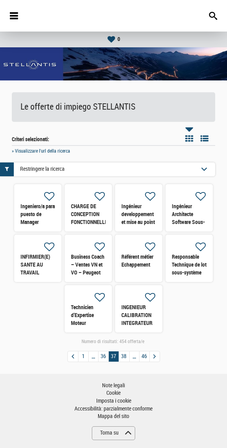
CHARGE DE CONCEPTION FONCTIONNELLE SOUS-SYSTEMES (89, 222)
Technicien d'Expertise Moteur (82, 315)
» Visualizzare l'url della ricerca (41, 151)
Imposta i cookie (113, 401)
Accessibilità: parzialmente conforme (113, 408)
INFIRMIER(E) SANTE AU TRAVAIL (35, 265)
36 (103, 356)
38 (124, 356)
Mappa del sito (113, 416)
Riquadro (189, 138)
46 (144, 356)
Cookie (113, 393)
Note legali (113, 385)
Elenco (204, 138)
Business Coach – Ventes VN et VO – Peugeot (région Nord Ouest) (87, 272)
